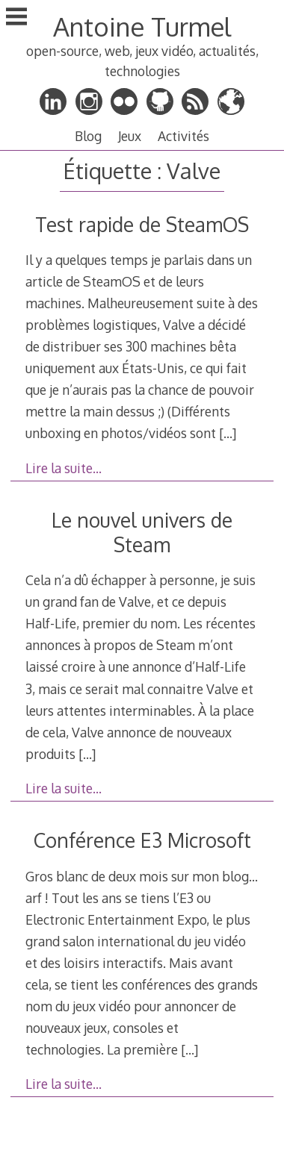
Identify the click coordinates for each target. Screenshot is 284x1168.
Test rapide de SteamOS (142, 224)
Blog (88, 136)
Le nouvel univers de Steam (142, 532)
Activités (183, 136)
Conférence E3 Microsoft (142, 840)
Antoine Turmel (142, 26)
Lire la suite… (63, 468)
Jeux (129, 136)
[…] (227, 433)
